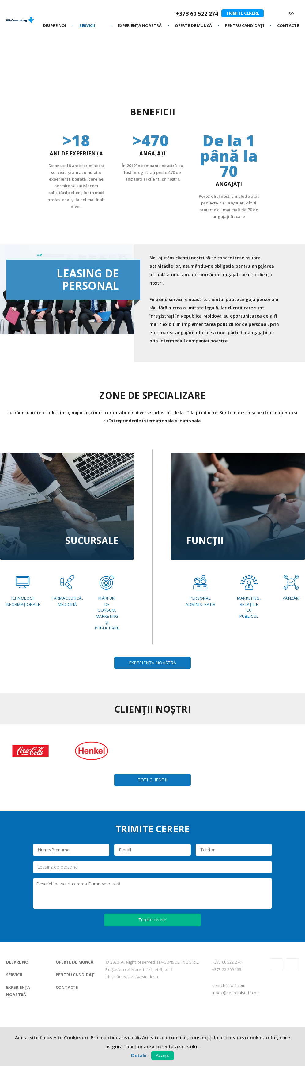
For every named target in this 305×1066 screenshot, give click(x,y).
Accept (162, 1055)
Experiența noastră (152, 709)
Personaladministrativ (203, 590)
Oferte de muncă (74, 1011)
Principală (16, 55)
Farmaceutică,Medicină (101, 590)
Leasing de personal (58, 916)
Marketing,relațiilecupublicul (250, 597)
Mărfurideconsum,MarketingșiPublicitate (20, 646)
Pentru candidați (76, 1024)
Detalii (138, 1055)
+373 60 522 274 (195, 13)
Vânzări (290, 587)
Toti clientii (152, 829)
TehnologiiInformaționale (25, 590)
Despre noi (18, 1011)
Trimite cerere (241, 13)
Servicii (41, 55)
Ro (291, 14)
